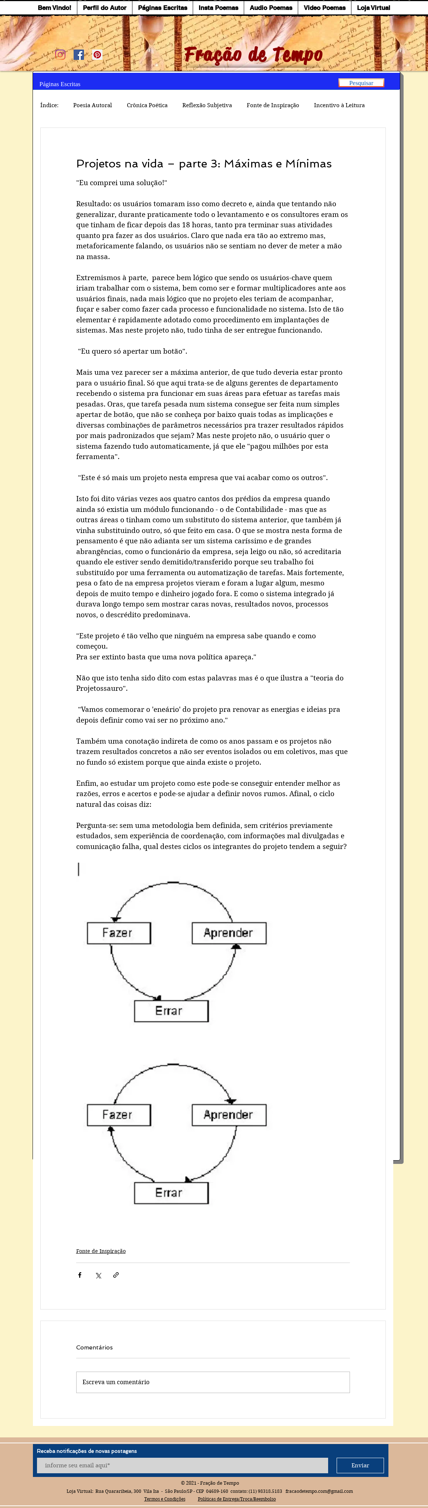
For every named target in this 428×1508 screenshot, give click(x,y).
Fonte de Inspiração (273, 105)
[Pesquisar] (361, 82)
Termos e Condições (164, 1499)
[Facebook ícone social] (79, 55)
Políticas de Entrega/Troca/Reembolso (237, 1499)
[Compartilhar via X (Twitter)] (97, 1274)
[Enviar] (360, 1465)
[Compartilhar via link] (115, 1274)
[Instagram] (60, 55)
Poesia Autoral (92, 105)
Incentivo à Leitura (339, 105)
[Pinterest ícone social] (97, 55)
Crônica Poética (147, 105)
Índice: (49, 105)
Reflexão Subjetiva (207, 105)
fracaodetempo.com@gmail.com (319, 1491)
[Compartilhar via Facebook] (79, 1274)
